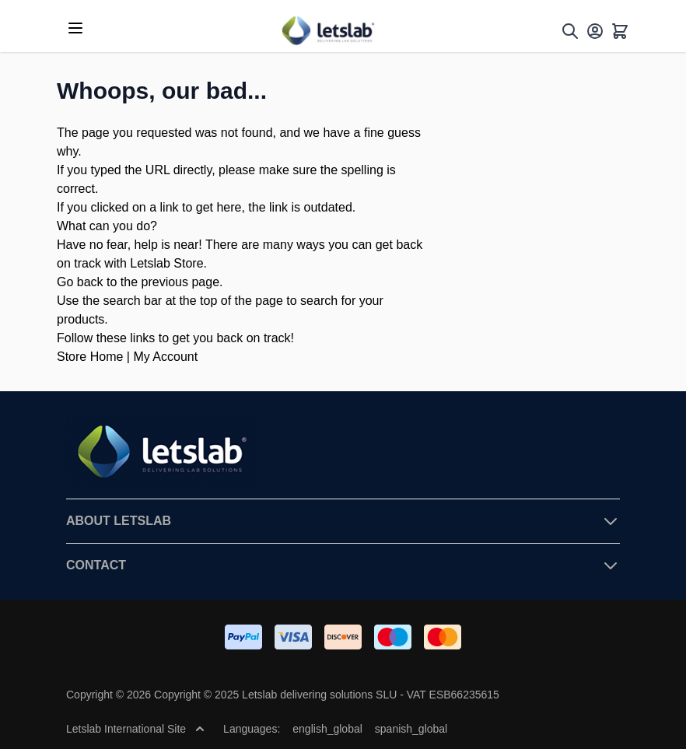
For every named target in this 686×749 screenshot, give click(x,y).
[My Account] (595, 31)
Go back (80, 282)
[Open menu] (75, 28)
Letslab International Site (135, 729)
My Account (165, 356)
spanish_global (411, 729)
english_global (327, 729)
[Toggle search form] (570, 31)
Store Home (90, 356)
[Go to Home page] (327, 31)
